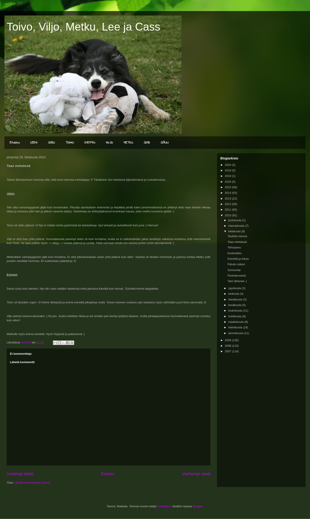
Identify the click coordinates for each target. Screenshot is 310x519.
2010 (228, 215)
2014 (228, 192)
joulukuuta (235, 220)
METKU (128, 142)
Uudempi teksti (20, 474)
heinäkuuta (235, 299)
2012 (228, 204)
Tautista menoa (237, 236)
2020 (228, 165)
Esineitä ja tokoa (237, 258)
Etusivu (15, 142)
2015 (228, 187)
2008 (228, 345)
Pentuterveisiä (236, 275)
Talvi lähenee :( (237, 281)
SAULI (165, 142)
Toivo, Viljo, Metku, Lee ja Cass (83, 27)
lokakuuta (234, 231)
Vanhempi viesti (196, 474)
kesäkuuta (235, 305)
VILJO (109, 142)
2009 (228, 340)
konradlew (164, 506)
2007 (228, 351)
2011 (228, 209)
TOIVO (70, 142)
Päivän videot (236, 264)
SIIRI (147, 142)
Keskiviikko (234, 253)
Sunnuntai (233, 270)
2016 (228, 181)
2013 (228, 198)
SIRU (51, 142)
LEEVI (33, 142)
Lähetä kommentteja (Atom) (32, 482)
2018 (228, 176)
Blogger (197, 506)
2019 (228, 170)
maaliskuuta (236, 321)
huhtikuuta (235, 316)
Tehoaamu (234, 247)
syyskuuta (235, 288)
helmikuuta (235, 327)
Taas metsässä (237, 242)
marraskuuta (236, 225)
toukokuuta (235, 310)
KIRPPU (89, 142)
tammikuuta (236, 333)
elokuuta (234, 293)
